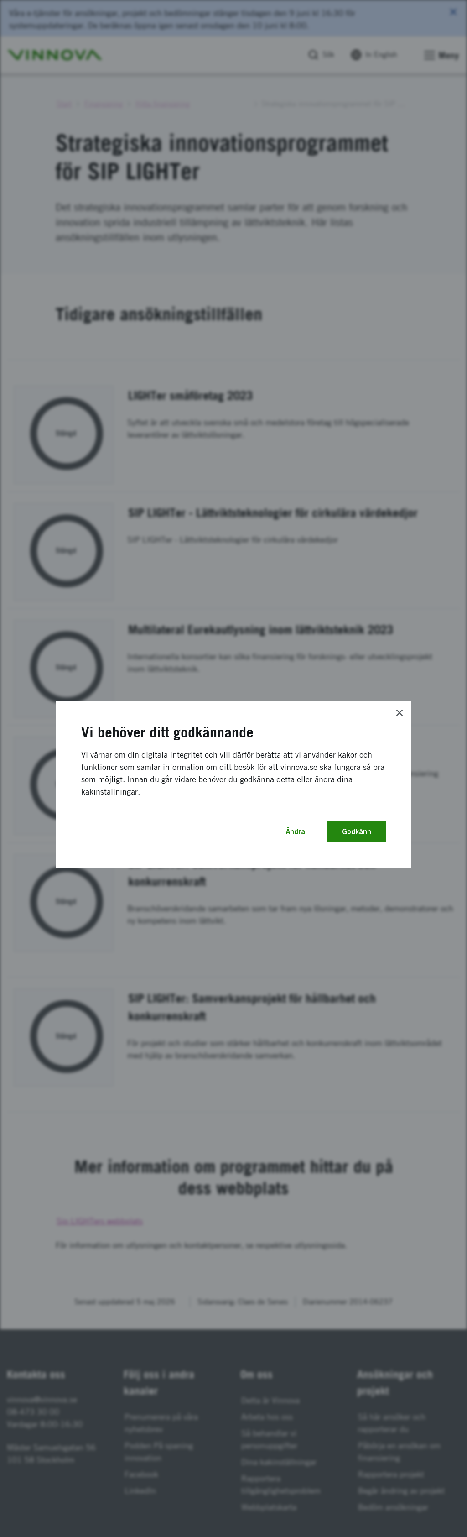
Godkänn (356, 831)
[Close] (399, 713)
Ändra (295, 831)
